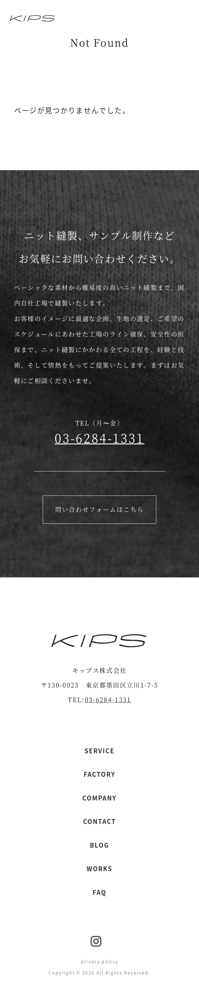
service (100, 750)
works (99, 868)
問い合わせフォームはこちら (99, 509)
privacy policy (99, 961)
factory (99, 774)
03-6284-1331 (99, 437)
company (99, 798)
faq (99, 892)
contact (99, 821)
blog (99, 845)
